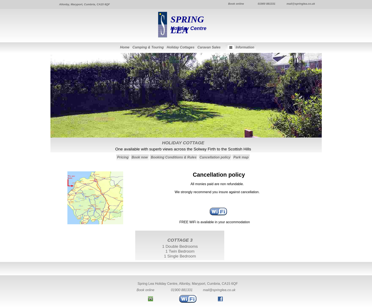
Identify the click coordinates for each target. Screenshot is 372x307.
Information (245, 47)
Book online (146, 290)
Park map (241, 157)
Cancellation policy (214, 157)
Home (124, 47)
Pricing (123, 157)
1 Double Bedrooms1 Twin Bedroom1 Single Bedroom (180, 251)
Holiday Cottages (181, 47)
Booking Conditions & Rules (173, 157)
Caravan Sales (208, 47)
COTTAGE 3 (180, 240)
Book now (140, 157)
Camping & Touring (148, 47)
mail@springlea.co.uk (219, 290)
